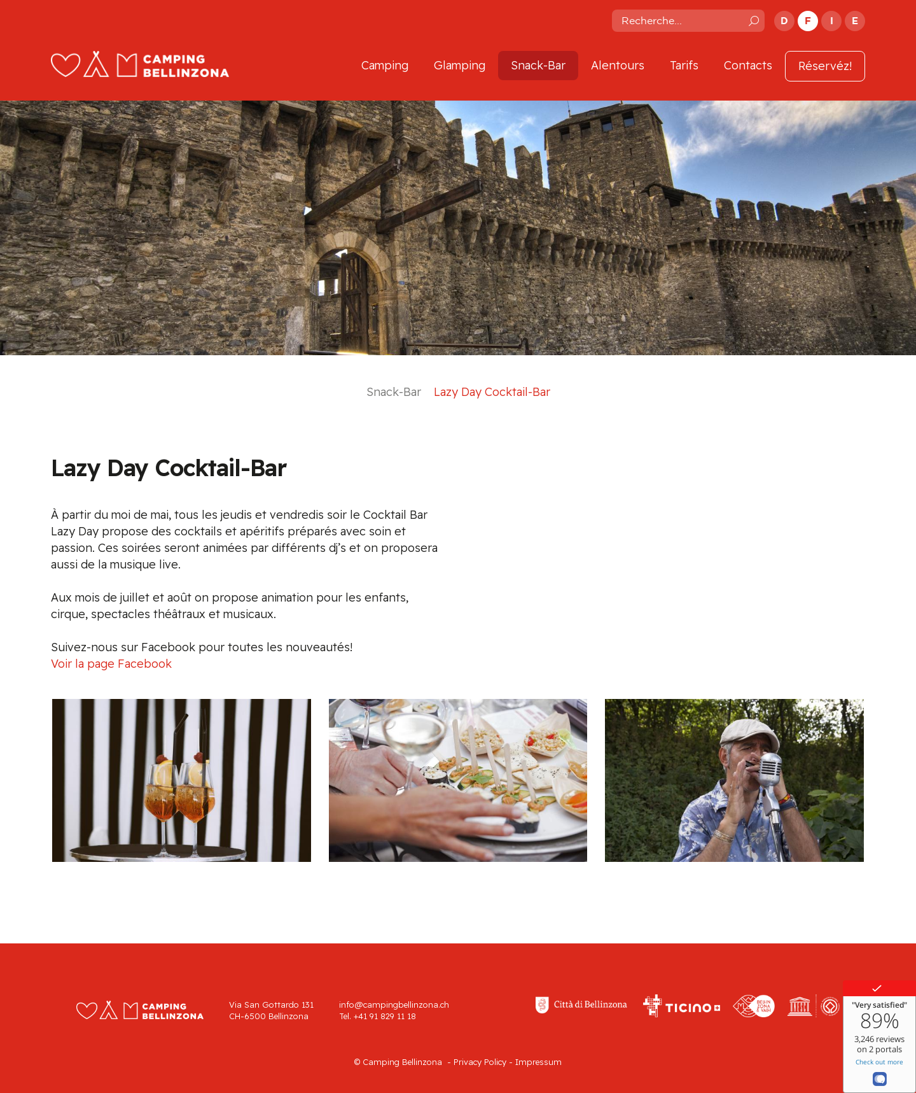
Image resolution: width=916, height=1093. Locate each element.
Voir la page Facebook (111, 663)
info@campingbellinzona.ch (394, 1004)
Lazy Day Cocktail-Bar (492, 391)
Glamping (459, 65)
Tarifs (684, 65)
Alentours (617, 65)
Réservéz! (825, 66)
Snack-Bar (538, 65)
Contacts (748, 65)
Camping (384, 65)
